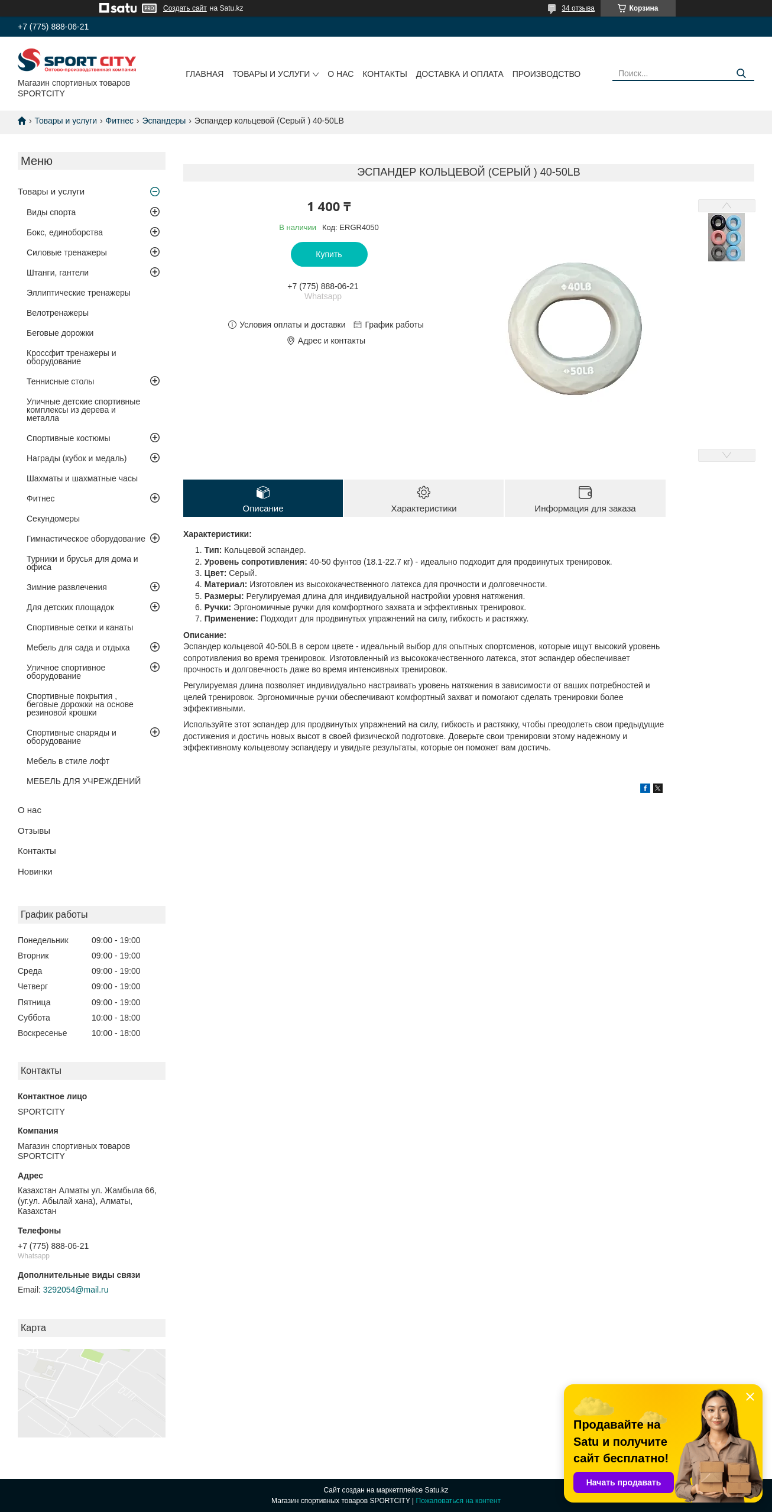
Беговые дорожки (60, 333)
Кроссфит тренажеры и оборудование (71, 357)
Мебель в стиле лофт (68, 761)
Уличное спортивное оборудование (66, 672)
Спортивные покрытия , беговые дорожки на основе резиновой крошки (80, 704)
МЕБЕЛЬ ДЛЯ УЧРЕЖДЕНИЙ (84, 781)
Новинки (35, 871)
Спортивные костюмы (69, 438)
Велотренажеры (58, 313)
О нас (340, 74)
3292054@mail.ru (76, 1289)
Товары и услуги (271, 74)
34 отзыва (578, 8)
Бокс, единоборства (65, 232)
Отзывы (34, 830)
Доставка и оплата (460, 74)
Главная (204, 74)
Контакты (384, 74)
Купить (329, 254)
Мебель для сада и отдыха (78, 647)
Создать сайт (185, 8)
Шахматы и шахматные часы (82, 478)
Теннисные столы (60, 381)
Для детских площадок (70, 607)
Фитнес (120, 120)
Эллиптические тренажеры (79, 292)
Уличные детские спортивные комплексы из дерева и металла (83, 410)
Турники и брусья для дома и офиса (82, 563)
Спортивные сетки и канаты (80, 627)
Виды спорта (51, 212)
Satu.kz (436, 1490)
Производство (546, 74)
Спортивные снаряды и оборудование (71, 737)
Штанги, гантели (58, 272)
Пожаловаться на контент (458, 1501)
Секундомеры (53, 518)
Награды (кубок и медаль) (77, 458)
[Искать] (741, 73)
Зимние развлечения (67, 587)
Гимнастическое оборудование (86, 538)
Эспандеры (164, 120)
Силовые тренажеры (67, 252)
